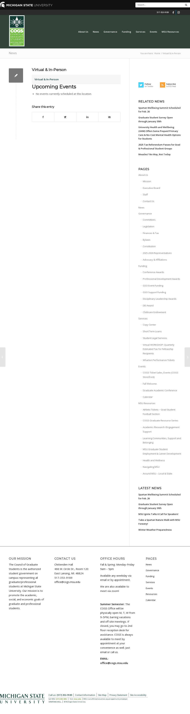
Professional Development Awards (161, 278)
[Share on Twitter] (65, 117)
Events (142, 366)
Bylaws (146, 239)
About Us (143, 175)
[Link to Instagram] (178, 12)
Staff (145, 194)
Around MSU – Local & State (157, 473)
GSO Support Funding (154, 292)
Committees (149, 219)
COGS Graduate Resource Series (160, 420)
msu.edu (77, 699)
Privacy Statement (118, 695)
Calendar (148, 396)
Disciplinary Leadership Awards (159, 298)
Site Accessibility (138, 695)
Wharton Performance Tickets (159, 360)
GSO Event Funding (153, 285)
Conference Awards (153, 272)
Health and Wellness (154, 460)
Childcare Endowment (154, 312)
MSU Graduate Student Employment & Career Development (162, 451)
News (13, 53)
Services (143, 318)
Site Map (102, 695)
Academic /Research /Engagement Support (161, 429)
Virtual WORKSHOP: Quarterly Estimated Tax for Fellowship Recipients (158, 349)
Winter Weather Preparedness (155, 529)
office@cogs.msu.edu (67, 582)
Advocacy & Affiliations (155, 259)
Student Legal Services (155, 338)
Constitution (149, 246)
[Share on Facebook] (43, 117)
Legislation (148, 226)
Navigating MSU (151, 466)
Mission (147, 181)
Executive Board (151, 188)
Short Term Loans (152, 331)
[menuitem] (83, 31)
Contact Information (85, 695)
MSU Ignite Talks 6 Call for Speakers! (158, 514)
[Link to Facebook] (173, 12)
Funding (142, 266)
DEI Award (148, 305)
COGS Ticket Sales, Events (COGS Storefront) (160, 375)
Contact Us (148, 201)
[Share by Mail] (110, 117)
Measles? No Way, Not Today (154, 154)
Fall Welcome (150, 383)
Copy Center (149, 324)
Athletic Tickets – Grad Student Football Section (159, 412)
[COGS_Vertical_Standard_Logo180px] (17, 31)
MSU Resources (146, 403)
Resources (151, 594)
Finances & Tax (151, 233)
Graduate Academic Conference (160, 390)
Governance (145, 213)
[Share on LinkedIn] (87, 117)
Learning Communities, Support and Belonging (162, 440)
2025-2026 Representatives (157, 253)
